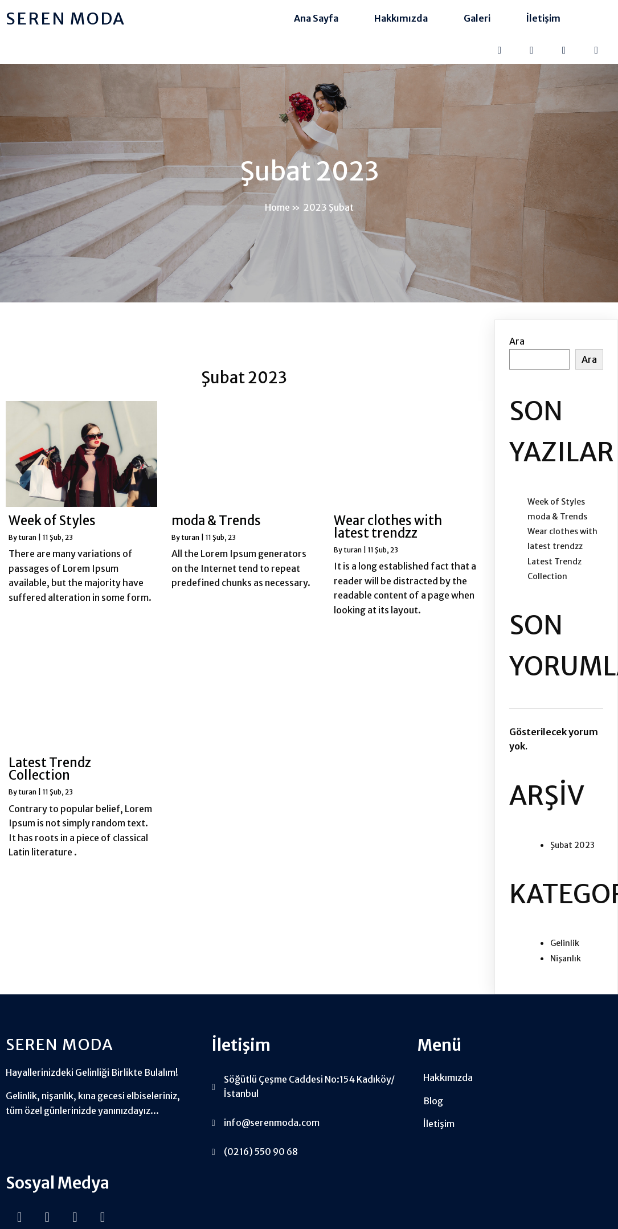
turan (27, 547)
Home (277, 213)
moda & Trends (557, 526)
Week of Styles (556, 511)
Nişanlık (565, 968)
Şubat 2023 (572, 855)
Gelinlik (564, 953)
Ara (517, 351)
